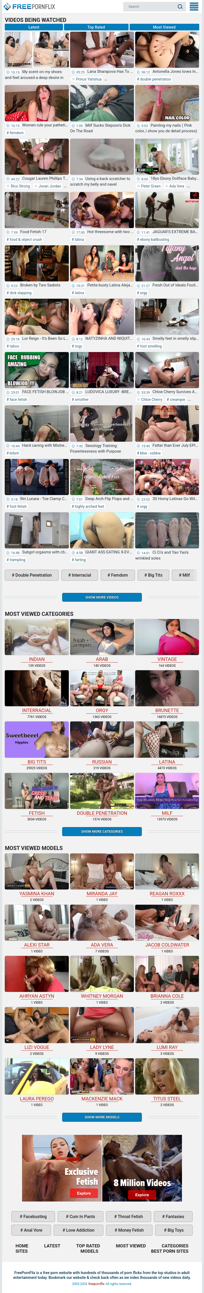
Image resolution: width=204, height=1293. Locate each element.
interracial (81, 575)
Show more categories (102, 831)
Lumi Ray (167, 1028)
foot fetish (18, 506)
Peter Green (150, 186)
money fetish (130, 1230)
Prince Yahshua (88, 79)
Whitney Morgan (102, 977)
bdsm (14, 453)
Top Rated (96, 27)
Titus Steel (167, 1079)
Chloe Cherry (151, 399)
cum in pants (82, 1216)
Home (29, 4)
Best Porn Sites (170, 1251)
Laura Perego (37, 1079)
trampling (17, 560)
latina (79, 239)
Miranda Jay (102, 874)
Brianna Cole (167, 977)
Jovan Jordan (49, 186)
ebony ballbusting (154, 239)
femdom (16, 133)
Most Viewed (164, 27)
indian (37, 640)
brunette (167, 691)
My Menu (194, 6)
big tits (154, 575)
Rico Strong (20, 186)
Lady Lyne (102, 1028)
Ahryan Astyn (37, 977)
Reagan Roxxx (167, 874)
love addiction (79, 1230)
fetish (37, 794)
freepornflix (96, 1284)
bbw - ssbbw (150, 453)
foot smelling (150, 346)
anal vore (32, 1230)
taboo (14, 346)
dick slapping (20, 293)
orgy (143, 293)
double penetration (155, 79)
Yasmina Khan (37, 874)
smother (81, 399)
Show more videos (102, 597)
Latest (33, 27)
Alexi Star (37, 926)
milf (185, 575)
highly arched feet (89, 506)
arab (102, 640)
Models (89, 1251)
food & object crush (25, 239)
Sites (21, 1251)
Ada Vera (176, 186)
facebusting (34, 1216)
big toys (175, 1230)
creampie (177, 399)
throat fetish (130, 1216)
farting (80, 560)
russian (102, 742)
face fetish (18, 399)
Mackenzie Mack (102, 1079)
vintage (167, 640)
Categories (175, 1245)
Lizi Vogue (37, 1028)
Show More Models (101, 1117)
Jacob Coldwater (167, 926)
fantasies (174, 1216)
